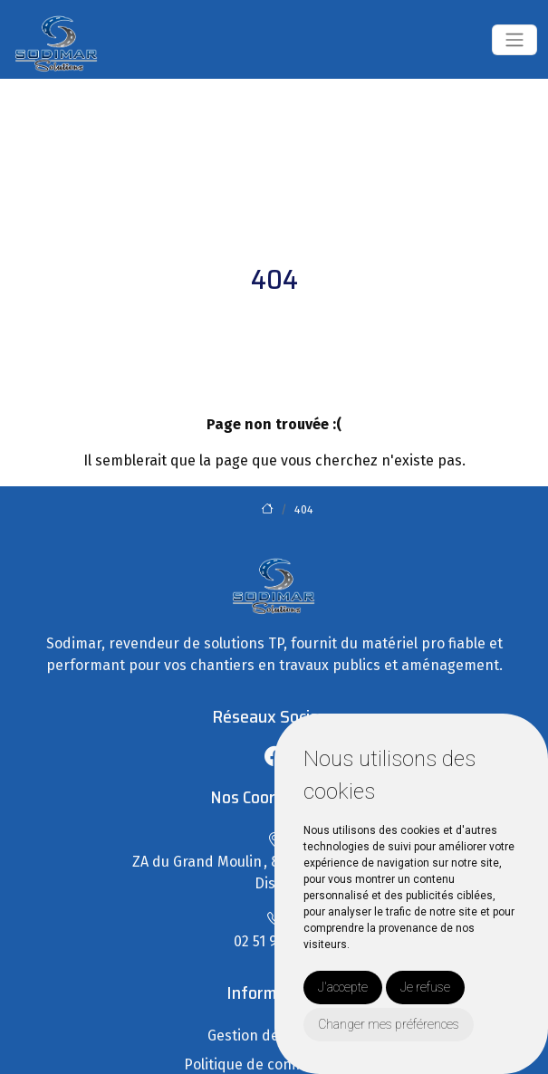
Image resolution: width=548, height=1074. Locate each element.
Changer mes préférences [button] (388, 1024)
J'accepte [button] (343, 987)
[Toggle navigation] (514, 39)
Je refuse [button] (425, 987)
